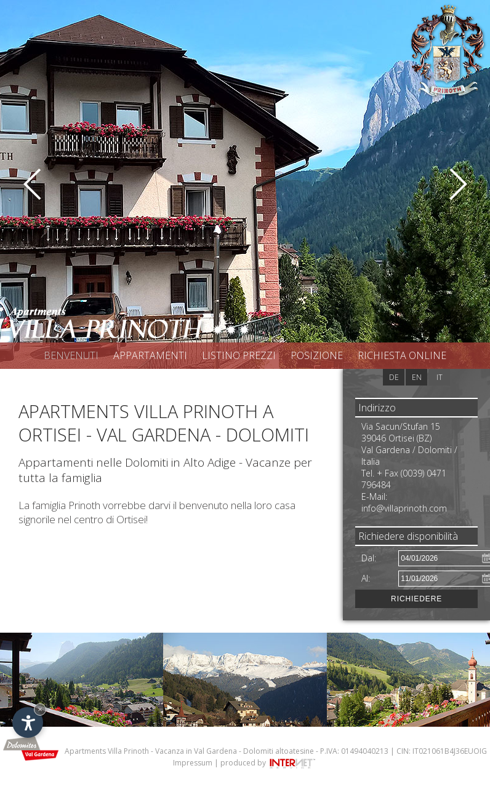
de (394, 377)
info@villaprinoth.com (404, 508)
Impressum (192, 762)
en (417, 377)
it (439, 377)
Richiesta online (402, 355)
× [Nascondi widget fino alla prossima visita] (40, 709)
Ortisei (131, 519)
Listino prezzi (239, 355)
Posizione (317, 355)
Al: (365, 578)
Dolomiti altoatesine (278, 751)
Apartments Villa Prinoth (107, 751)
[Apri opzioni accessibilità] (27, 722)
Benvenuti (71, 355)
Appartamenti (150, 355)
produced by (268, 762)
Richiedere (416, 599)
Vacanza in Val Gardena (196, 751)
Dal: (368, 558)
